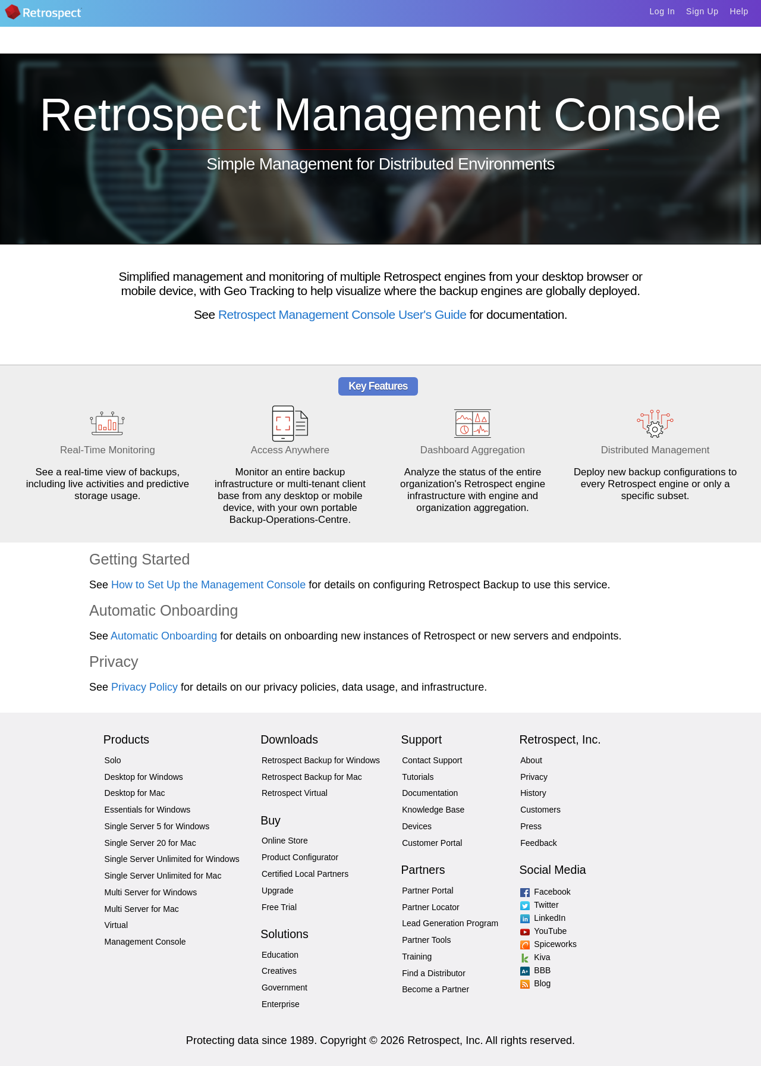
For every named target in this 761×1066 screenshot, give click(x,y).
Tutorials (417, 777)
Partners (423, 869)
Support (421, 739)
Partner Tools (426, 940)
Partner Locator (431, 907)
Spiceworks (535, 944)
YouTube (535, 931)
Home (60, 15)
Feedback (538, 843)
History (533, 793)
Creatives (279, 971)
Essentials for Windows (148, 809)
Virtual (116, 925)
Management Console (145, 941)
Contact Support (432, 760)
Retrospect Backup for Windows (321, 760)
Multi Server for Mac (142, 909)
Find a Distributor (434, 973)
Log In (662, 11)
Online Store (285, 840)
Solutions (284, 933)
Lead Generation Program (450, 923)
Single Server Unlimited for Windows (172, 859)
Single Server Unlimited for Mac (163, 875)
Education (280, 955)
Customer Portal (432, 843)
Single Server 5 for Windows (157, 826)
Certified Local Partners (305, 874)
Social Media (552, 869)
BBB (535, 970)
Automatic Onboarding (164, 636)
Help (739, 11)
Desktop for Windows (144, 777)
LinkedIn (535, 918)
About (531, 760)
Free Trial (279, 907)
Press (531, 826)
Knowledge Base (433, 809)
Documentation (430, 793)
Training (417, 956)
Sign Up (702, 11)
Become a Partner (435, 989)
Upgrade (278, 890)
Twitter (535, 905)
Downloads (289, 739)
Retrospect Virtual (295, 793)
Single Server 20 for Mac (150, 843)
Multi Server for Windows (151, 892)
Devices (417, 826)
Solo (113, 760)
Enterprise (281, 1004)
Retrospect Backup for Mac (312, 777)
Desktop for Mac (135, 793)
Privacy (534, 777)
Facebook (535, 891)
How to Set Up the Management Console (208, 585)
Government (284, 987)
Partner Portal (427, 890)
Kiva (535, 957)
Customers (540, 809)
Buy (270, 820)
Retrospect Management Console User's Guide (342, 314)
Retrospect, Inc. (559, 739)
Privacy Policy (144, 687)
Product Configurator (300, 857)
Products (126, 739)
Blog (535, 983)
